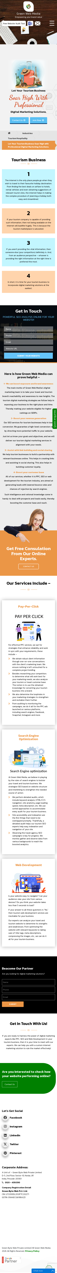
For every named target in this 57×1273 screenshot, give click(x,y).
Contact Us (19, 120)
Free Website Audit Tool (14, 23)
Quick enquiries (55, 419)
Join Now (38, 120)
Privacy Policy (32, 1251)
